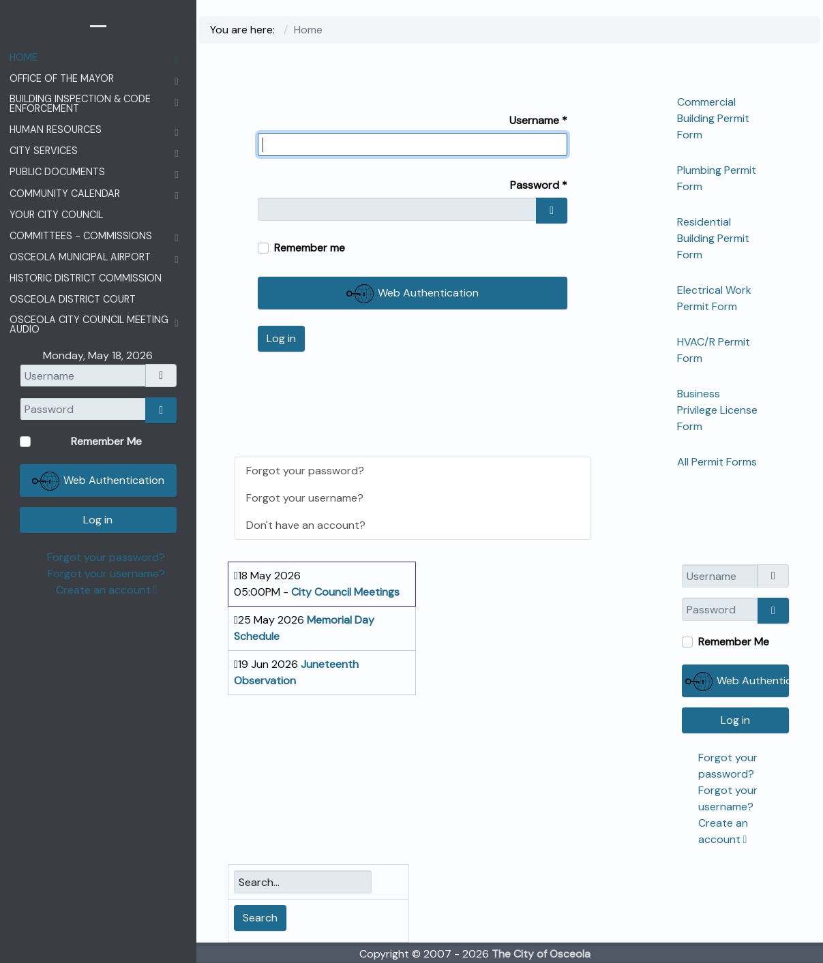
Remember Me (733, 642)
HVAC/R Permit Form (713, 350)
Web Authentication (412, 293)
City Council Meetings (345, 592)
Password (538, 185)
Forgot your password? (305, 470)
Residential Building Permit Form (713, 238)
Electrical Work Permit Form (714, 298)
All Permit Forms (717, 462)
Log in (281, 338)
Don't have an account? (305, 525)
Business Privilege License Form (717, 409)
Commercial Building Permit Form (713, 118)
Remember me (309, 248)
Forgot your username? (304, 498)
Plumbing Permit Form (716, 178)
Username (538, 120)
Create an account (107, 590)
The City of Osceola (541, 954)
